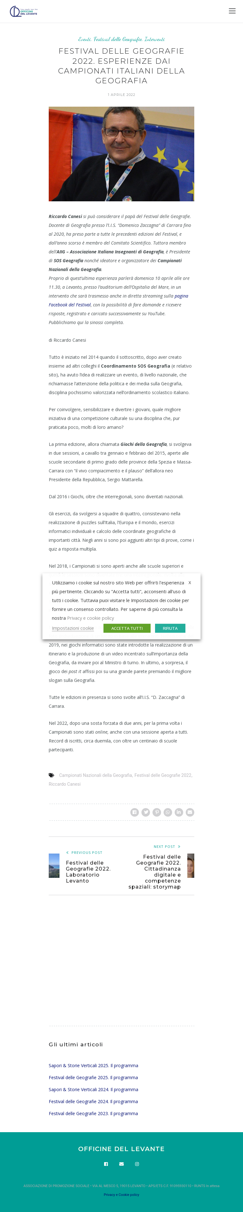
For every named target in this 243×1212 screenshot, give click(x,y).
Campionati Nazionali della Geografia (95, 775)
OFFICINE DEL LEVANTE (121, 1149)
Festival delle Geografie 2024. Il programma (93, 1101)
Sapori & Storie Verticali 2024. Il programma (93, 1089)
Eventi (84, 39)
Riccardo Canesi (65, 784)
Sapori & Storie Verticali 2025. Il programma (93, 1065)
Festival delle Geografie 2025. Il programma (93, 1077)
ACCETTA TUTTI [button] (127, 628)
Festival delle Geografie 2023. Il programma (93, 1113)
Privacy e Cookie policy (121, 1195)
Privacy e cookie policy (90, 617)
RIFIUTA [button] (170, 628)
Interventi (155, 39)
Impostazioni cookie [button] (73, 627)
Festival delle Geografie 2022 (162, 775)
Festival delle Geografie (118, 39)
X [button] (190, 582)
